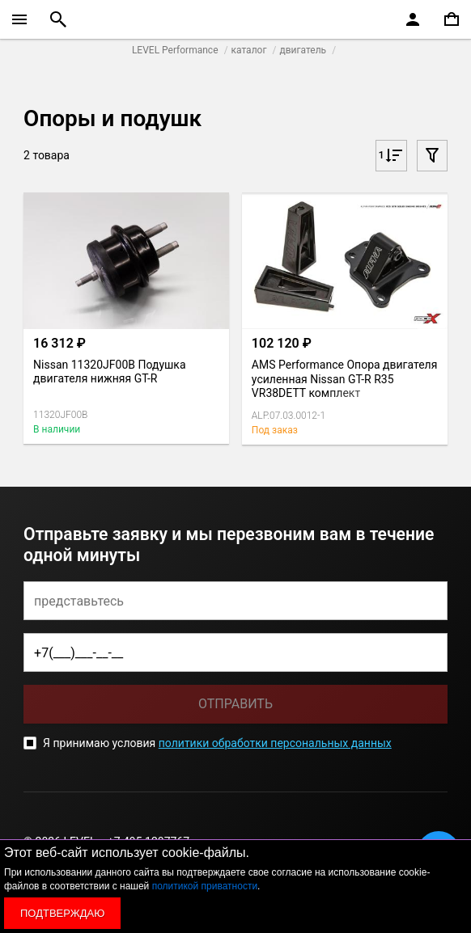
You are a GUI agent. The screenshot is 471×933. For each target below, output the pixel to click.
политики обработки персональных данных (275, 743)
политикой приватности (204, 886)
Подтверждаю (62, 913)
